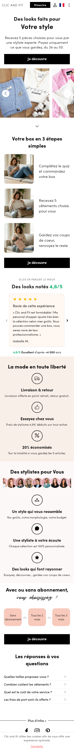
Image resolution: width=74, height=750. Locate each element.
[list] (37, 320)
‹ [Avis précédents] (6, 320)
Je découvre (37, 58)
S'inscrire (40, 5)
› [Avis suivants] (67, 320)
